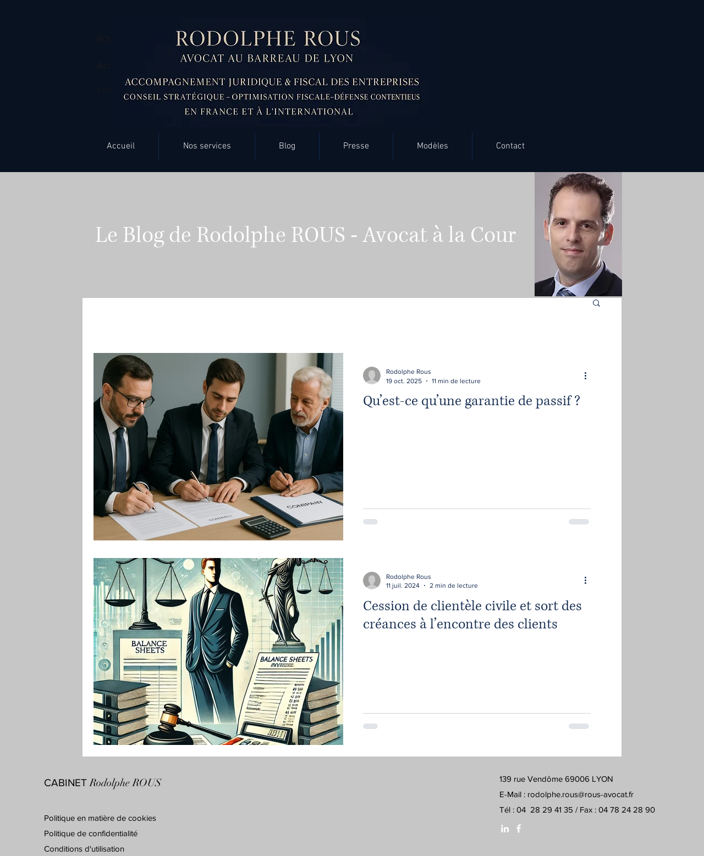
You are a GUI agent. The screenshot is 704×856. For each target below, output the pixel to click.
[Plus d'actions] (589, 375)
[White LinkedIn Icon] (504, 828)
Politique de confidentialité (91, 833)
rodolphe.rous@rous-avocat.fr (580, 794)
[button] (207, 146)
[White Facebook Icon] (518, 828)
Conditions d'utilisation (84, 848)
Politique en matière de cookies (101, 817)
